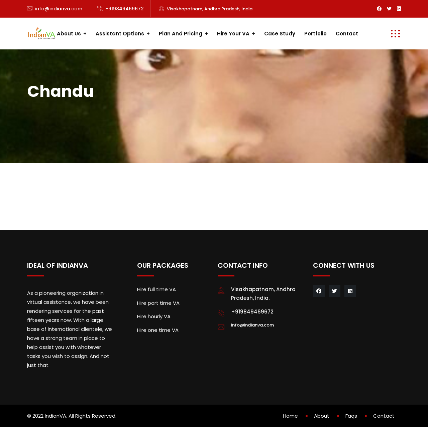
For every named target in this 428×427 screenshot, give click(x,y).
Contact (347, 33)
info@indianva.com (58, 8)
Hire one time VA (158, 330)
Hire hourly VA (154, 316)
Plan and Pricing (180, 33)
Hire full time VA (156, 289)
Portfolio (315, 33)
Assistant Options (120, 33)
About (321, 415)
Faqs (351, 415)
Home (290, 415)
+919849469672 (124, 8)
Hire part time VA (158, 302)
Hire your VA (233, 33)
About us (69, 33)
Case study (279, 33)
